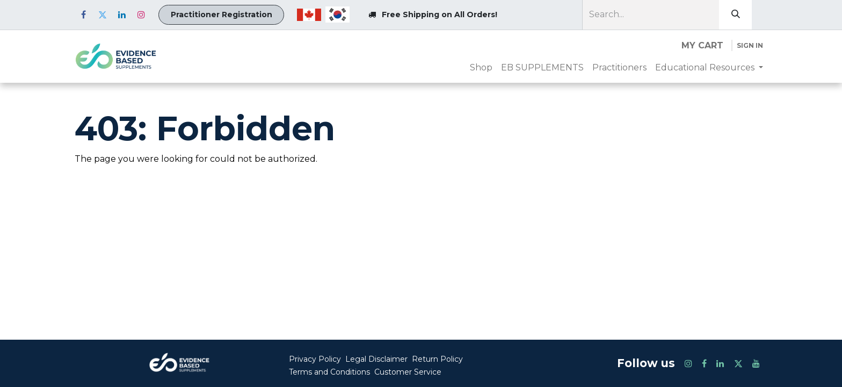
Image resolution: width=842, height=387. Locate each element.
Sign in (750, 45)
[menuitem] (481, 67)
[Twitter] (102, 14)
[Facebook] (83, 14)
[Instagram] (141, 14)
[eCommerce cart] (702, 45)
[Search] (735, 15)
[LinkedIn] (121, 14)
